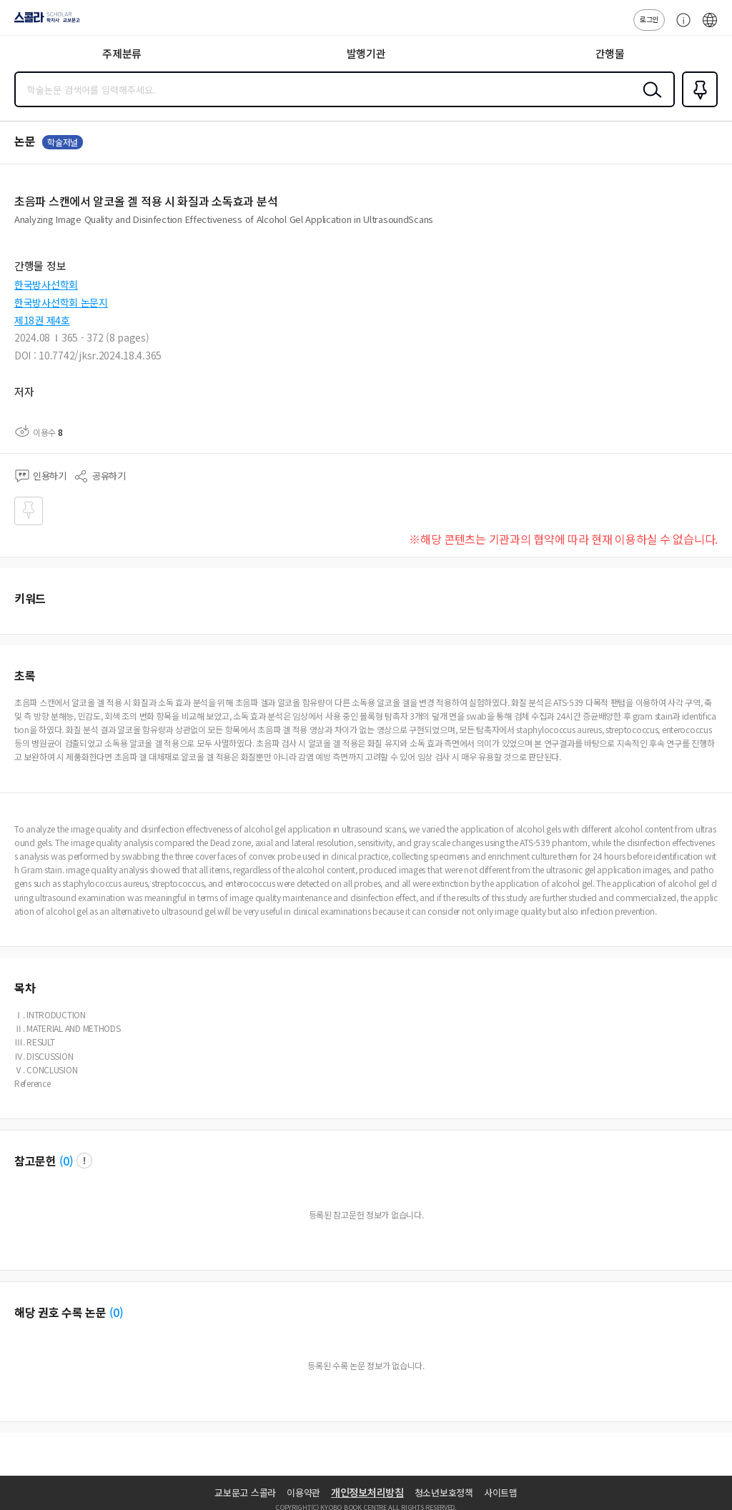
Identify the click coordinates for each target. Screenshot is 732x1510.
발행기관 (366, 53)
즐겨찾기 (697, 105)
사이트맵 (501, 1492)
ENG (710, 27)
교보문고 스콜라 (245, 1492)
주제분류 (122, 53)
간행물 (610, 53)
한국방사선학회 (46, 284)
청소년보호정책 (444, 1492)
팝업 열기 (84, 1160)
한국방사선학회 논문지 (61, 302)
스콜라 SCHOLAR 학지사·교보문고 (43, 22)
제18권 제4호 (42, 320)
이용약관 (303, 1492)
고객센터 (680, 27)
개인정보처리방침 (367, 1492)
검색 (649, 100)
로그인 (649, 19)
